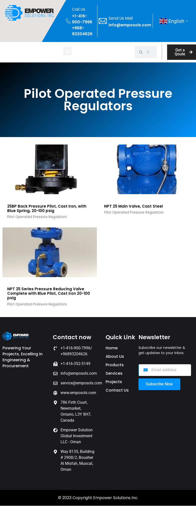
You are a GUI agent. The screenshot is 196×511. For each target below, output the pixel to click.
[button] (67, 51)
